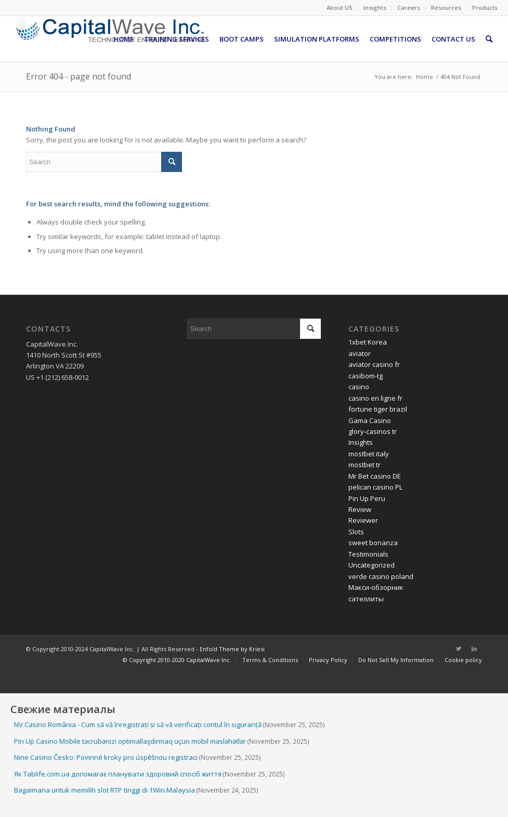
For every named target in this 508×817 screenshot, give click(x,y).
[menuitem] (339, 7)
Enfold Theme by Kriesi (232, 649)
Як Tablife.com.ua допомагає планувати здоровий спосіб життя (118, 774)
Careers (408, 7)
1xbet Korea (367, 342)
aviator (359, 353)
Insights (374, 7)
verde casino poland (380, 576)
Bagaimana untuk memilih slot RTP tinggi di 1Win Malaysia (104, 790)
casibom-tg (365, 375)
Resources (446, 7)
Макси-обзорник (375, 587)
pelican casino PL (375, 487)
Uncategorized (371, 565)
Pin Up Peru (366, 498)
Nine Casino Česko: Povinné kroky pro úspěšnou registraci (106, 757)
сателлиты (366, 598)
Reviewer (363, 520)
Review (359, 509)
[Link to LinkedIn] (474, 648)
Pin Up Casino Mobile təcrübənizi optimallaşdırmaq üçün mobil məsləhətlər (130, 741)
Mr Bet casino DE (374, 476)
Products (485, 7)
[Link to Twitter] (458, 648)
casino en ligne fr (375, 398)
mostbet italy (368, 453)
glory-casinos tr (372, 431)
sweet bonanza (373, 542)
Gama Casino (369, 420)
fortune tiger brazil (377, 409)
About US (340, 7)
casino (358, 386)
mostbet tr (364, 464)
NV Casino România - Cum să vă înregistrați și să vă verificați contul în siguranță (138, 724)
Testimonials (368, 554)
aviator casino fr (374, 364)
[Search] (489, 39)
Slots (356, 531)
